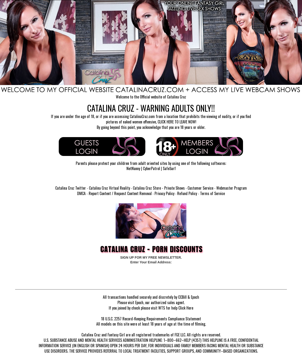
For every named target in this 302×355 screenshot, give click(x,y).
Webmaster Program (231, 188)
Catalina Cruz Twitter (70, 188)
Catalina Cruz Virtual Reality (109, 188)
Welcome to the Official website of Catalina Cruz (151, 97)
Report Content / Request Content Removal (120, 193)
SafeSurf (169, 168)
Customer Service (200, 188)
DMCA (81, 193)
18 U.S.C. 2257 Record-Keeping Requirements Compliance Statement (151, 319)
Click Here (185, 308)
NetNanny (133, 168)
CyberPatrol (151, 168)
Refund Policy (187, 193)
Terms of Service (212, 193)
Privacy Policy (164, 193)
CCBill (182, 297)
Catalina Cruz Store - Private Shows (159, 188)
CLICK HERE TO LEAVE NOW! (177, 122)
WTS (161, 308)
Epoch (195, 297)
